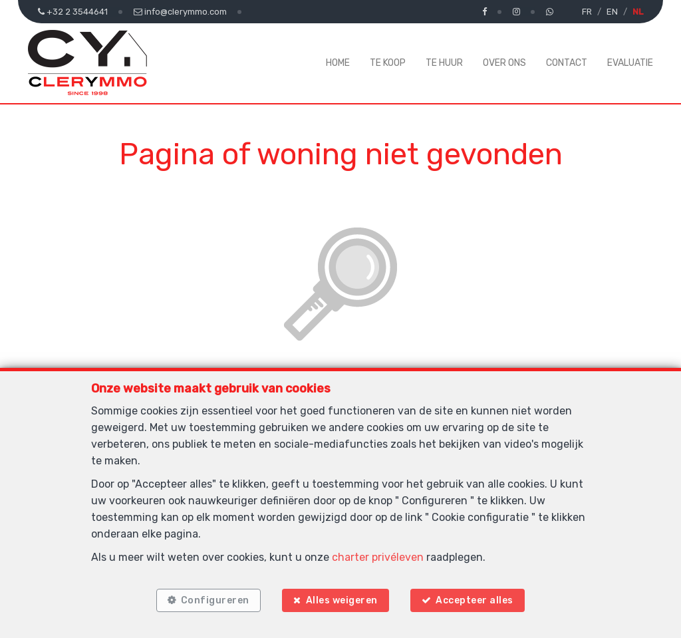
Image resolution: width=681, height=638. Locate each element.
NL (637, 12)
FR (587, 12)
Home (338, 63)
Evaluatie (630, 63)
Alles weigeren (342, 599)
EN (612, 12)
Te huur (444, 63)
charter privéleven (378, 556)
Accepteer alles (476, 599)
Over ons (504, 63)
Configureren (214, 599)
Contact (566, 63)
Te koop (388, 63)
